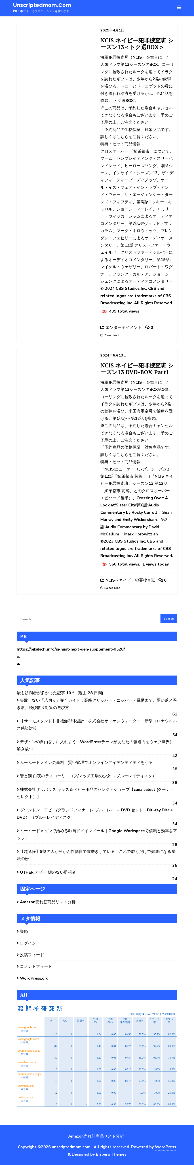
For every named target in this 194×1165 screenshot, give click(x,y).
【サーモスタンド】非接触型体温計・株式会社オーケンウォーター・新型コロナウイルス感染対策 (97, 724)
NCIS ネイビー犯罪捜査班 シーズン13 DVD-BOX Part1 (137, 369)
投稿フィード (32, 955)
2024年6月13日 (113, 355)
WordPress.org (34, 978)
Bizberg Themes (111, 1154)
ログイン (28, 943)
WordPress (165, 1147)
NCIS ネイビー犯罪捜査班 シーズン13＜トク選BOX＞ (137, 44)
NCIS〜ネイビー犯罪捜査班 (127, 580)
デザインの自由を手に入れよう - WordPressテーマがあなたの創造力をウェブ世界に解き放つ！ (95, 745)
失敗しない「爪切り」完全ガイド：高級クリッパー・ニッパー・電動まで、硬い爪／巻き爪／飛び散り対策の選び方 (97, 704)
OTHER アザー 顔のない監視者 (48, 872)
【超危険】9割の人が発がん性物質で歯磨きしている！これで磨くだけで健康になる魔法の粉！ (96, 855)
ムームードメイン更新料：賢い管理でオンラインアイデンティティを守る (86, 762)
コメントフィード (36, 966)
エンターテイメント (121, 327)
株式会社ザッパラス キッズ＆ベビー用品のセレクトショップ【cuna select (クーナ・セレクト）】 (95, 793)
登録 (24, 931)
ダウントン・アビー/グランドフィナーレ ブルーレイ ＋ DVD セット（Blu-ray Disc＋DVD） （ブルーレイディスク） (95, 813)
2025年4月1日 (112, 30)
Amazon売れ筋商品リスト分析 (48, 902)
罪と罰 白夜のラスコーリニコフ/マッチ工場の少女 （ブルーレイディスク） (88, 776)
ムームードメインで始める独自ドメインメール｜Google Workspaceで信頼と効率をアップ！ (97, 834)
